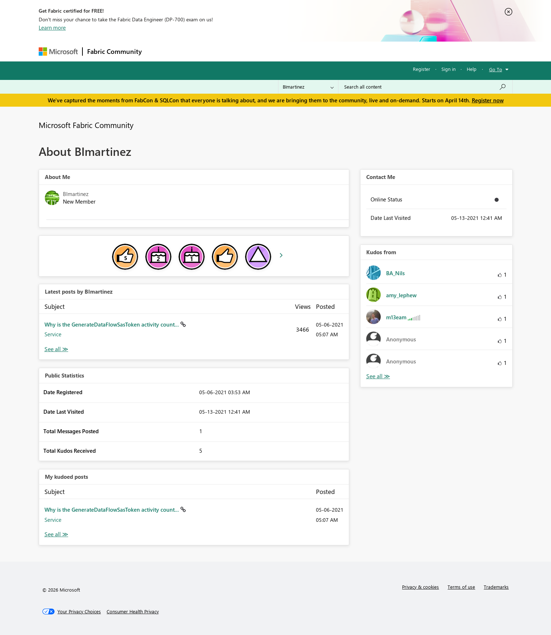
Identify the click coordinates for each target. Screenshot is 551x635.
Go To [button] (495, 69)
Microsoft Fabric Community (86, 125)
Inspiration (190, 51)
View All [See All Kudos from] (378, 376)
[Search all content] (425, 87)
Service (52, 334)
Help (472, 69)
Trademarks (496, 587)
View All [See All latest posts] (56, 349)
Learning (312, 51)
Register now (488, 100)
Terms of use (461, 587)
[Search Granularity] (308, 87)
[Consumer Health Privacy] (133, 611)
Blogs (284, 51)
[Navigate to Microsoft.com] (58, 51)
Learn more (52, 27)
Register (421, 69)
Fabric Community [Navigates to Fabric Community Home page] (114, 51)
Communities (251, 51)
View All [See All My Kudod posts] (56, 534)
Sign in (448, 69)
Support (342, 51)
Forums (158, 51)
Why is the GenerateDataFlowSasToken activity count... (112, 324)
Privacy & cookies (420, 587)
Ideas (219, 51)
